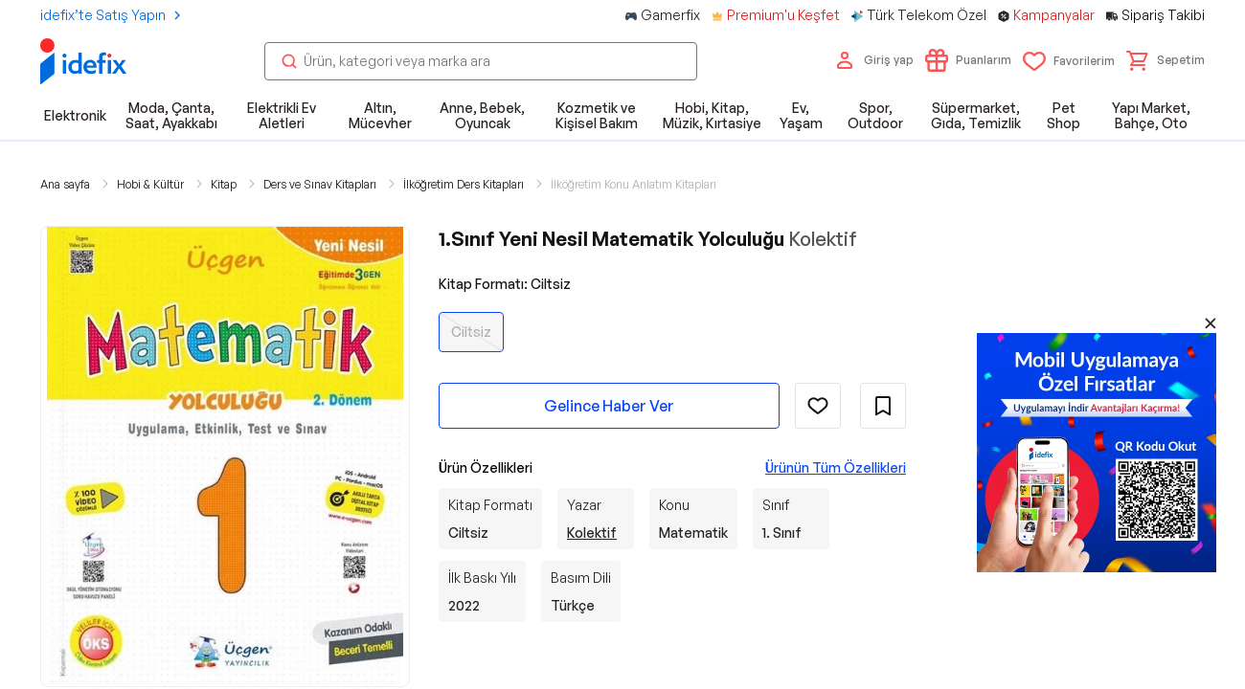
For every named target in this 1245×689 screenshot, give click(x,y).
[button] (1165, 60)
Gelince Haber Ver (609, 405)
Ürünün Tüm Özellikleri (835, 467)
